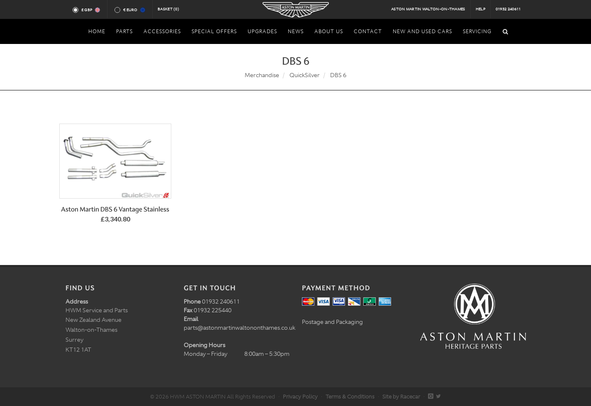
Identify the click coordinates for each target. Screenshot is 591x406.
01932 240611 (508, 9)
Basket (168, 9)
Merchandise (262, 75)
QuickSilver (304, 75)
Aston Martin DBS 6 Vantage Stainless (115, 209)
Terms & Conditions (350, 396)
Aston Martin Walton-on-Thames (428, 9)
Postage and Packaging (332, 322)
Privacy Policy (300, 396)
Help (480, 9)
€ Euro (133, 9)
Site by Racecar (401, 396)
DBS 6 (338, 75)
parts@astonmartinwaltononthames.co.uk (239, 327)
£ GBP (90, 9)
